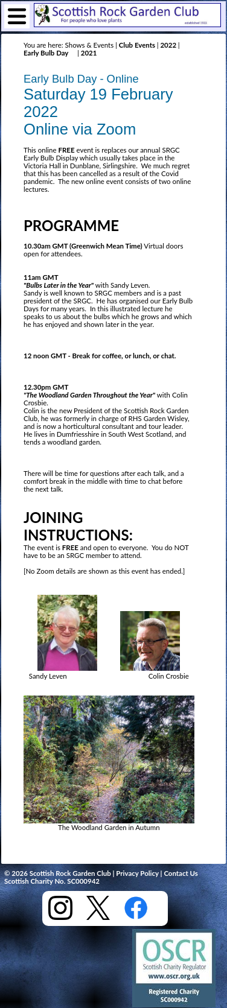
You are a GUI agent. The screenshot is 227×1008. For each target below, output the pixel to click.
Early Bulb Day (46, 53)
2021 (88, 53)
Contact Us (180, 873)
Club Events (137, 45)
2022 (168, 45)
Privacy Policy (137, 873)
